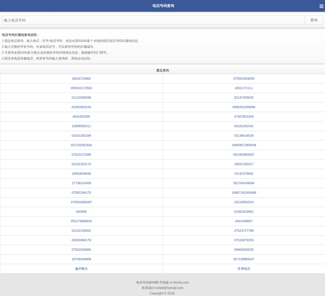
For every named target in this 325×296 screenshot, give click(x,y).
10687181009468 (244, 192)
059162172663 (81, 88)
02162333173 (81, 164)
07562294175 (81, 192)
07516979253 (244, 240)
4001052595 (81, 116)
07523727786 (244, 230)
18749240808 (81, 259)
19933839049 (81, 173)
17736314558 (81, 183)
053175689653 (81, 221)
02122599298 (81, 97)
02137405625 (244, 97)
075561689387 (81, 202)
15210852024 (244, 202)
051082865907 (243, 154)
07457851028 (244, 116)
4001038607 (244, 221)
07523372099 (81, 154)
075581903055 (243, 78)
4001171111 (244, 88)
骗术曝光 (81, 268)
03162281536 (81, 135)
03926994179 (81, 240)
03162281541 (244, 126)
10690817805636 (244, 145)
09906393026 (244, 249)
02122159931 (81, 230)
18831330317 (244, 164)
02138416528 (244, 135)
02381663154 (81, 107)
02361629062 (244, 211)
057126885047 (243, 259)
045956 (81, 211)
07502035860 (81, 249)
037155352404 (81, 145)
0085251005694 (243, 107)
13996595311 (81, 126)
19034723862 (81, 78)
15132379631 (244, 173)
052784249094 (243, 183)
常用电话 (243, 268)
